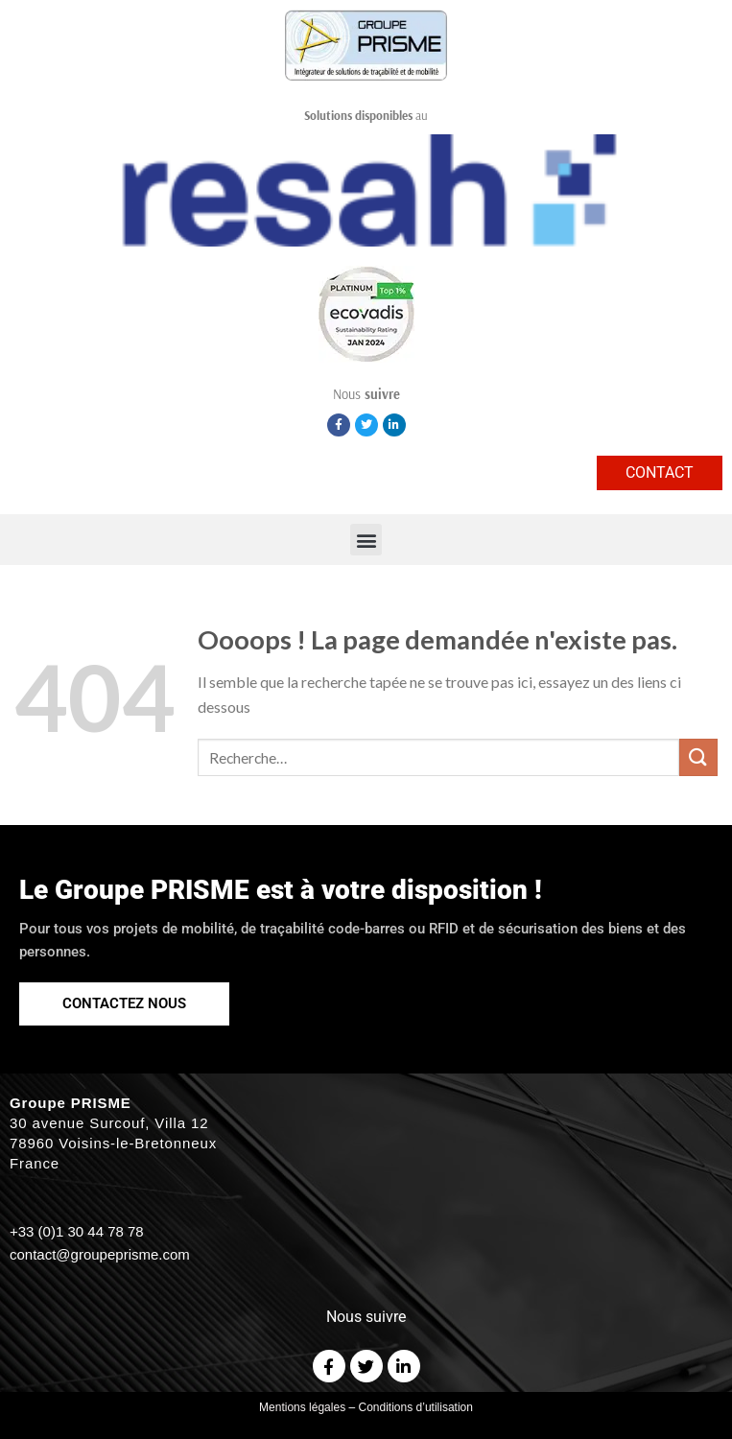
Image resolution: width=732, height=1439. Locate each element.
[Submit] (698, 757)
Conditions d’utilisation (416, 1407)
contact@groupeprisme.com (100, 1254)
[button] (366, 539)
